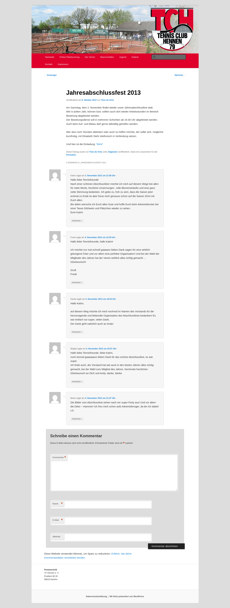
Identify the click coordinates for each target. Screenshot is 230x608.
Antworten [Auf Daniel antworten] (77, 332)
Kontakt (48, 64)
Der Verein (90, 57)
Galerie (135, 57)
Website (56, 536)
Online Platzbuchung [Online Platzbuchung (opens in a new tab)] (69, 57)
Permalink (71, 155)
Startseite (49, 57)
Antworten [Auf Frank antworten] (77, 282)
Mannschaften (107, 57)
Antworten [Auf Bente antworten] (77, 419)
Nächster (180, 75)
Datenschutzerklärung (96, 596)
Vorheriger (50, 75)
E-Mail (58, 520)
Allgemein (112, 152)
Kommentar (59, 457)
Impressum (63, 64)
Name (58, 503)
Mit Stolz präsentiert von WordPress (127, 596)
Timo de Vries (107, 100)
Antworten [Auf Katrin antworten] (77, 220)
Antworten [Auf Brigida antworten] (77, 381)
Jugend (122, 57)
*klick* (99, 144)
